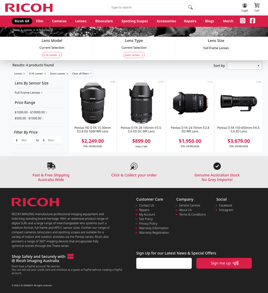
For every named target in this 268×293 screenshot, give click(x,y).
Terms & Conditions (192, 214)
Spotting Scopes (134, 21)
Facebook (225, 205)
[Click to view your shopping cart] (257, 8)
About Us (185, 210)
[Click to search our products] (190, 7)
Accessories (166, 21)
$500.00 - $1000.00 (29, 118)
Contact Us (146, 205)
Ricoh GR (22, 21)
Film (39, 21)
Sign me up (224, 263)
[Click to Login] (244, 8)
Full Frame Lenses (216, 48)
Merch (228, 21)
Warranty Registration (154, 232)
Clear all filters (82, 73)
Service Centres (189, 205)
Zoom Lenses (134, 55)
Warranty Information (154, 228)
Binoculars (103, 21)
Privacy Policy (148, 223)
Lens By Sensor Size (32, 83)
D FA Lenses (43, 30)
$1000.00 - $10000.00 (31, 112)
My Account (147, 214)
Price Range (25, 102)
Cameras (59, 21)
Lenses (80, 21)
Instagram (226, 210)
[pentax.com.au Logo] (29, 8)
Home (16, 30)
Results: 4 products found (33, 65)
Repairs (190, 21)
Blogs (209, 21)
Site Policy (146, 219)
